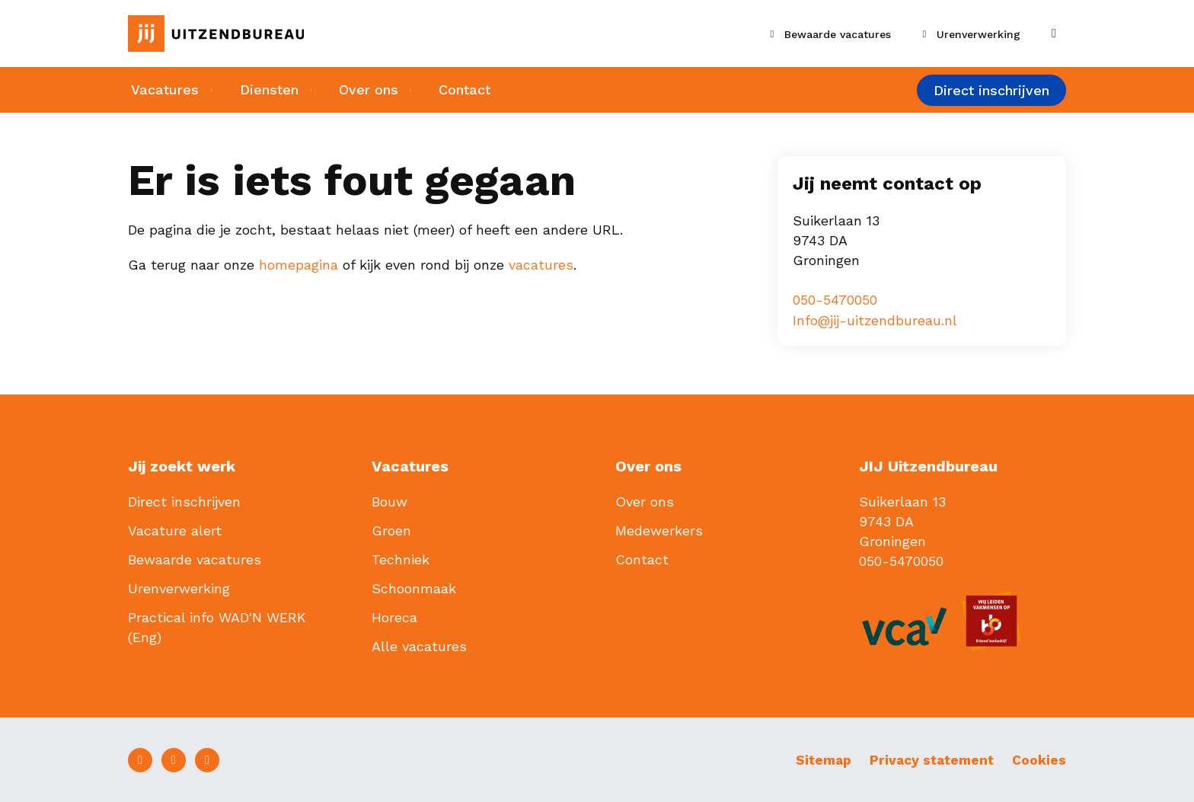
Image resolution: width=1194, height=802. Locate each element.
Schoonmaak (414, 588)
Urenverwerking (179, 588)
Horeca (394, 617)
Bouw (389, 501)
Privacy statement (929, 759)
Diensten (268, 90)
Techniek (400, 559)
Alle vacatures (419, 645)
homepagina (298, 265)
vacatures (541, 265)
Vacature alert (175, 530)
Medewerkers (659, 530)
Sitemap (817, 759)
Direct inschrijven (991, 91)
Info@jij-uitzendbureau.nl (875, 320)
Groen (391, 530)
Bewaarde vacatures (194, 559)
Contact (470, 90)
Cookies (1039, 759)
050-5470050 (835, 300)
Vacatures (162, 90)
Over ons (371, 90)
